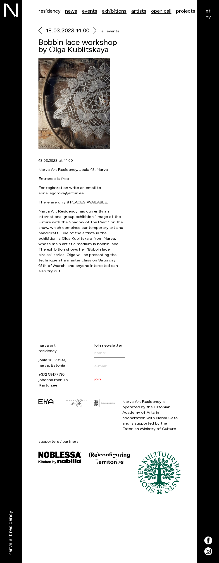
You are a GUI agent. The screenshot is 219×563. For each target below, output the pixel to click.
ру (208, 16)
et (208, 11)
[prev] (42, 31)
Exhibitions (114, 11)
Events (89, 11)
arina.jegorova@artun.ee (61, 193)
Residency (49, 11)
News (71, 11)
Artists (138, 11)
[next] (93, 31)
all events (110, 31)
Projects (185, 11)
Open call (161, 11)
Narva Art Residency (10, 533)
